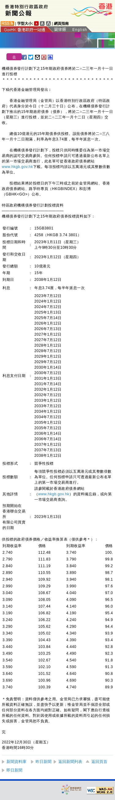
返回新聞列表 (70, 761)
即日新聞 (14, 770)
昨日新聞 (44, 761)
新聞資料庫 (16, 761)
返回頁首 (99, 761)
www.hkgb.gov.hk (17, 167)
